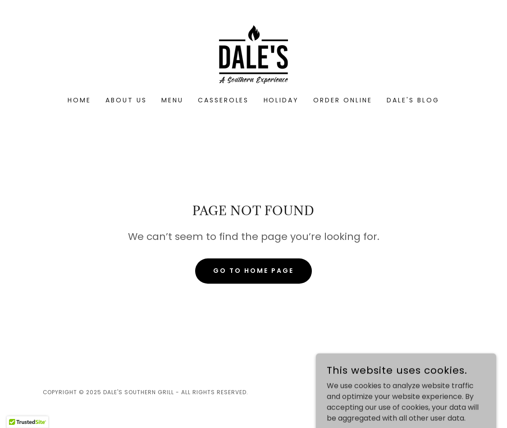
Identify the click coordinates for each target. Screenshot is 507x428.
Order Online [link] (342, 100)
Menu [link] (172, 100)
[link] (253, 54)
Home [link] (79, 100)
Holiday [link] (281, 100)
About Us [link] (126, 100)
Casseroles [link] (223, 100)
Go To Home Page (253, 270)
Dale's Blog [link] (413, 100)
